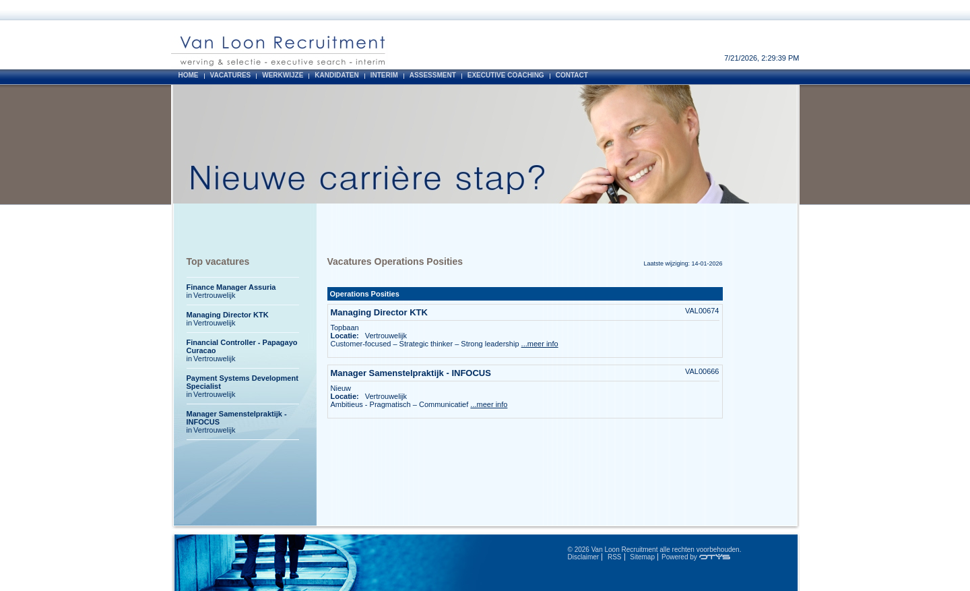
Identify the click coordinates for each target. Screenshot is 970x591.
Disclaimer (584, 557)
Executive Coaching (505, 75)
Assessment (433, 75)
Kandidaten (336, 75)
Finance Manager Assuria (231, 287)
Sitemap (642, 557)
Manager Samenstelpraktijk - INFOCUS (412, 373)
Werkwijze (282, 75)
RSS (615, 557)
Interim (384, 75)
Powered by (695, 557)
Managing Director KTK (380, 312)
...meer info (539, 344)
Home (189, 75)
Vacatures (230, 75)
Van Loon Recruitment (624, 549)
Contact (572, 75)
